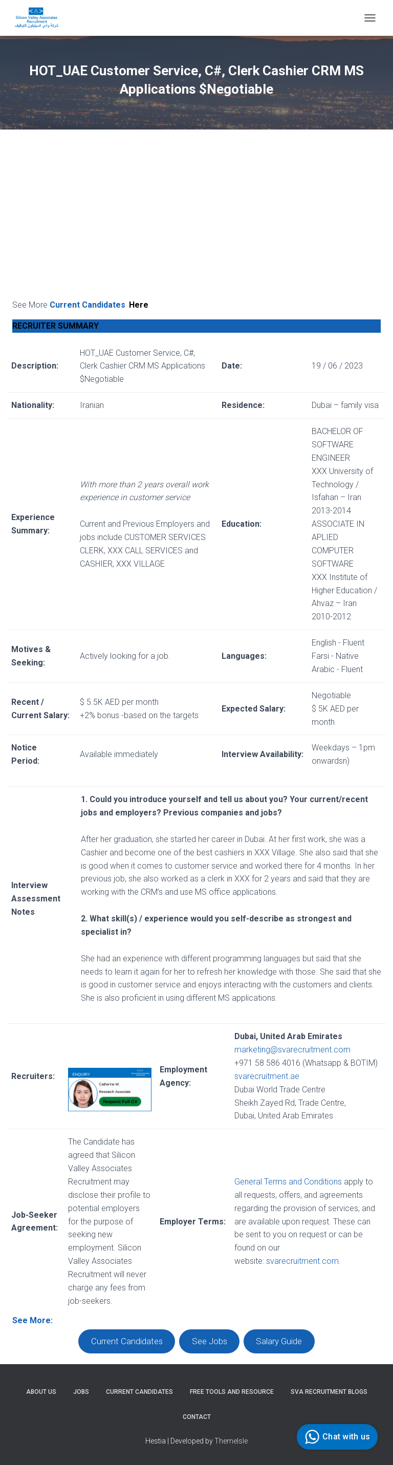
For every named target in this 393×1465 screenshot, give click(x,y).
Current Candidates (100, 304)
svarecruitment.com (302, 1261)
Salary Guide (279, 1342)
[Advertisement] (196, 221)
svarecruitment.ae (266, 1076)
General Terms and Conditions (288, 1182)
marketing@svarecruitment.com (292, 1049)
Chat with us (336, 1437)
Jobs (81, 1391)
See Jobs (209, 1342)
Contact (197, 1416)
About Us (41, 1391)
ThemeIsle (231, 1441)
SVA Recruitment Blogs (329, 1391)
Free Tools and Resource (232, 1391)
